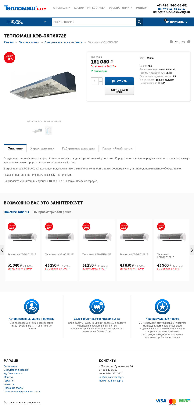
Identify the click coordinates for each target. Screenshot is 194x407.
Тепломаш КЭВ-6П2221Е (59, 254)
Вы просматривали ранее (52, 212)
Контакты (9, 384)
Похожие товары (16, 212)
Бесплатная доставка (16, 369)
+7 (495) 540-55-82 (172, 5)
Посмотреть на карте (111, 380)
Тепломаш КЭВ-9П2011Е (96, 254)
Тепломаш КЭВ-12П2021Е (165, 256)
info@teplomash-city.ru (171, 12)
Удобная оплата (13, 373)
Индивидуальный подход (162, 318)
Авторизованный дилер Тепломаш (31, 318)
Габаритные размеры (78, 148)
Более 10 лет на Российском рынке (97, 318)
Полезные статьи (13, 387)
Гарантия (9, 380)
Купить (122, 81)
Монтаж (8, 377)
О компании (10, 366)
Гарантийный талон (117, 148)
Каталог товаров (17, 22)
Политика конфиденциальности (22, 391)
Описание (15, 148)
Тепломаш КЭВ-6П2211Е (22, 254)
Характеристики (42, 148)
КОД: (142, 58)
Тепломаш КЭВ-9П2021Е (134, 254)
